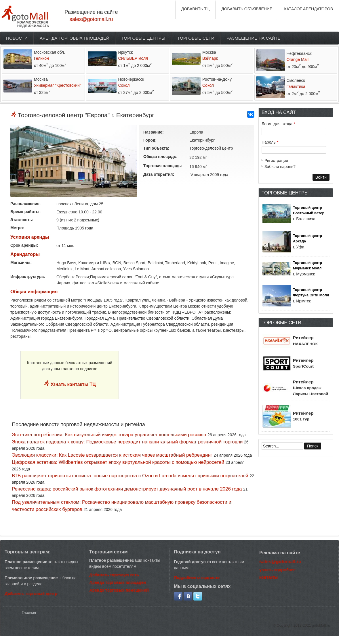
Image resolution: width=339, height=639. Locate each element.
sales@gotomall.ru (91, 19)
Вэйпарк (210, 58)
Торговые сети (195, 38)
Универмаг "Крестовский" (57, 85)
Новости (17, 38)
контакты (268, 577)
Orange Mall (297, 59)
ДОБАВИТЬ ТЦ (195, 9)
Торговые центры (143, 38)
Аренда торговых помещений (118, 590)
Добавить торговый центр (31, 593)
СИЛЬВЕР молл (133, 58)
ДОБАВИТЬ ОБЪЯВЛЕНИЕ (246, 9)
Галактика (296, 86)
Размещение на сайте (253, 38)
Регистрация (276, 160)
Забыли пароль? (280, 166)
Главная (29, 612)
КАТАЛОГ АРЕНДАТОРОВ (308, 9)
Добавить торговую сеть (114, 575)
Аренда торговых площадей (74, 38)
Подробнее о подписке (197, 577)
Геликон (41, 58)
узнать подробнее (277, 569)
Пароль (270, 142)
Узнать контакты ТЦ (72, 384)
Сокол (124, 85)
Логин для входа (278, 123)
